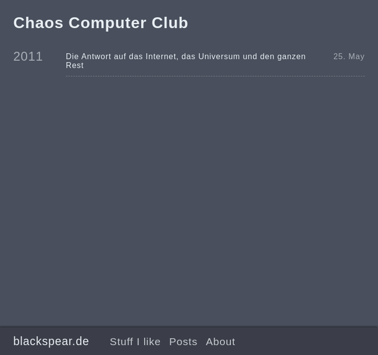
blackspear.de (51, 341)
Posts (183, 341)
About (220, 341)
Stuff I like (135, 341)
